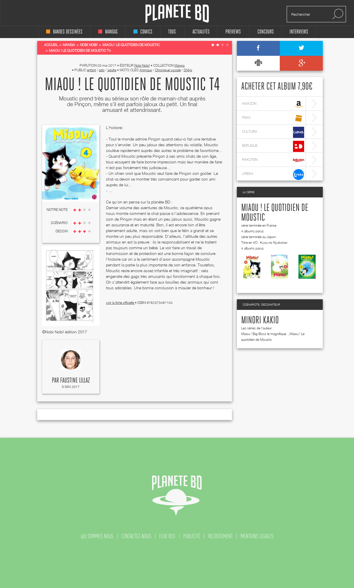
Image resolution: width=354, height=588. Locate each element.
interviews (299, 31)
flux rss (167, 536)
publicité (191, 536)
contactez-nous (136, 536)
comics (142, 31)
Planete (177, 14)
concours (265, 31)
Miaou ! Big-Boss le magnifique (264, 334)
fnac (273, 118)
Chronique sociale (168, 70)
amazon (273, 104)
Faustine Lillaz (75, 380)
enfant (91, 70)
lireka (273, 174)
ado (102, 70)
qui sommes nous (97, 536)
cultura (273, 132)
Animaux (145, 70)
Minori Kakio (260, 320)
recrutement (220, 536)
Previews (233, 31)
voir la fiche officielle (120, 302)
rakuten (273, 160)
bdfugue (273, 146)
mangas (108, 31)
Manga (179, 65)
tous (172, 31)
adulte (111, 70)
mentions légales (257, 536)
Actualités (201, 31)
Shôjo (188, 70)
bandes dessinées (64, 31)
